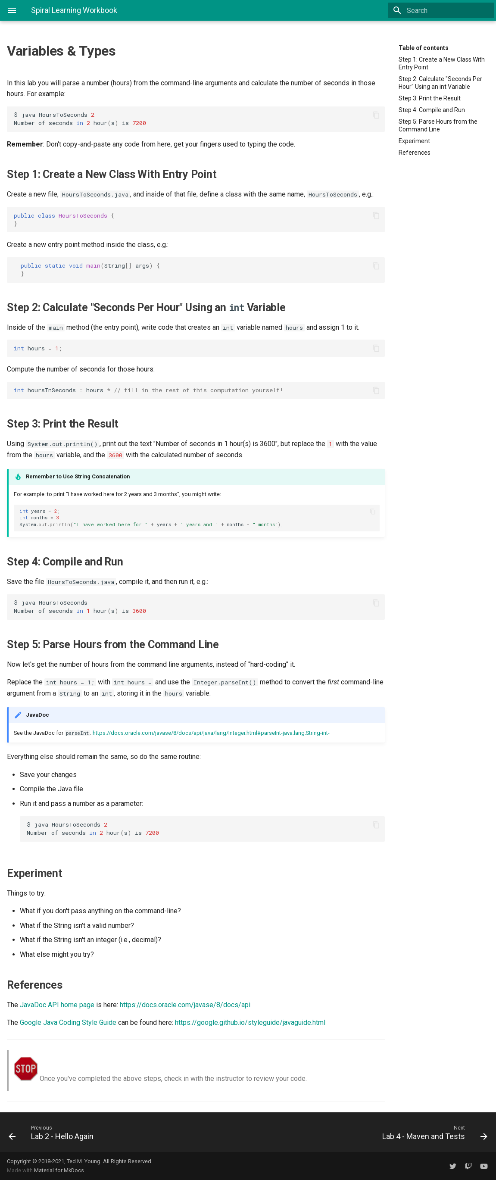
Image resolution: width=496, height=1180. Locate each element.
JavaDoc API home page (57, 1005)
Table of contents (424, 47)
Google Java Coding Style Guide (68, 1022)
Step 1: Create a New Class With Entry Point (442, 63)
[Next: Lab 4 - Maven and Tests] (371, 1132)
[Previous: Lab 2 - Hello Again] (125, 1132)
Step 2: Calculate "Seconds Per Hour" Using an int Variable (440, 82)
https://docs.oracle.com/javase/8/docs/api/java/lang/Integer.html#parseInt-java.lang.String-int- (211, 733)
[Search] (443, 10)
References (414, 152)
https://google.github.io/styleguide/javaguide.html (250, 1022)
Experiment (414, 140)
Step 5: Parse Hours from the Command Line (438, 125)
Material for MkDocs (59, 1170)
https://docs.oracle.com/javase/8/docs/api (185, 1005)
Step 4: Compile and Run (432, 109)
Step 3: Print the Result (430, 98)
